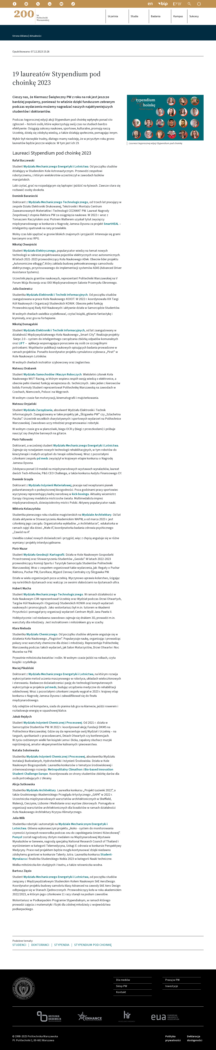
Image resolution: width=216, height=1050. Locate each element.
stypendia (61, 945)
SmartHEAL (111, 224)
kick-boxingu (80, 494)
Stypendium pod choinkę (93, 945)
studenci (19, 945)
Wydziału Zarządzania (37, 410)
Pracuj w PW (172, 980)
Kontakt (121, 992)
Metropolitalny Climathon (65, 769)
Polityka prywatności (173, 1038)
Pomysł (17, 837)
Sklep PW (121, 986)
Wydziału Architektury (41, 790)
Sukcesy (190, 16)
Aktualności (35, 36)
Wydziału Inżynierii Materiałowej (49, 485)
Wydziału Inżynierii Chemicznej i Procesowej (52, 723)
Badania (155, 16)
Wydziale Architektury (96, 515)
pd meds (42, 458)
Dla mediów (123, 980)
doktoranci (40, 945)
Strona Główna (20, 36)
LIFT (22, 343)
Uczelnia (115, 16)
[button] (165, 117)
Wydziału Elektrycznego (39, 251)
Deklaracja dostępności (194, 1038)
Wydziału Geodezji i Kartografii (43, 555)
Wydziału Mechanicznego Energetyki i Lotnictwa (55, 166)
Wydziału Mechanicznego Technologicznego (58, 202)
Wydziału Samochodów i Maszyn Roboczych (52, 374)
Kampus (171, 16)
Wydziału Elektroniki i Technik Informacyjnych (57, 295)
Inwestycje (171, 986)
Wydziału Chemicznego (41, 634)
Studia (135, 16)
